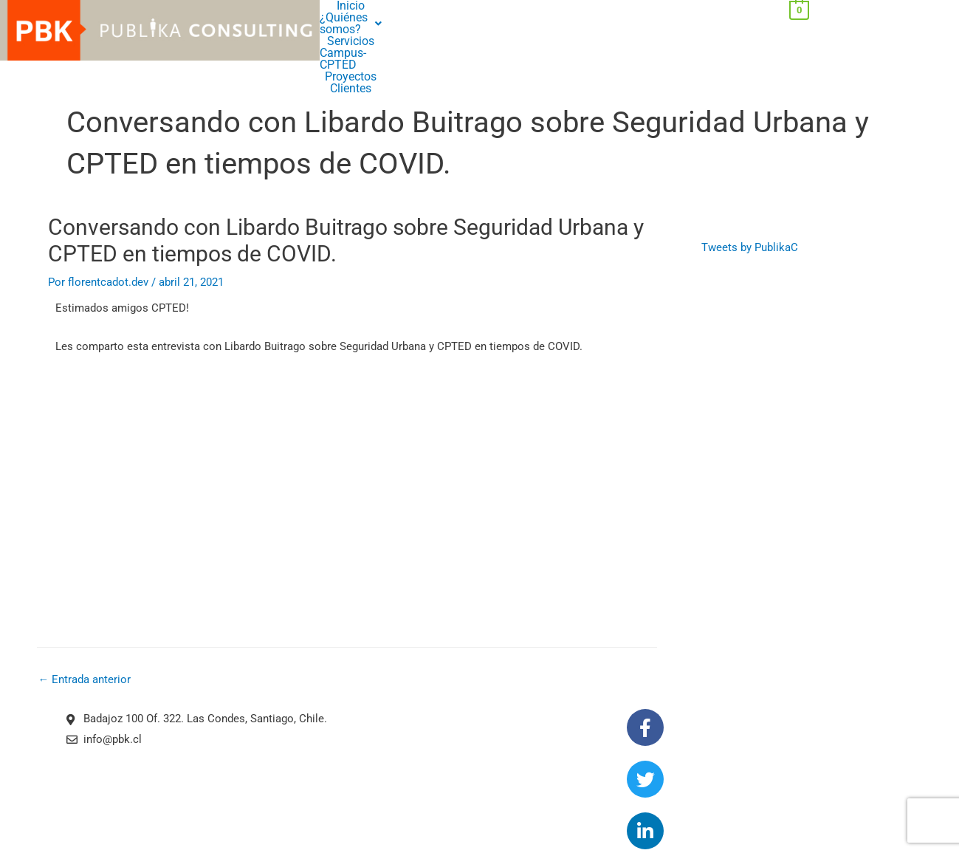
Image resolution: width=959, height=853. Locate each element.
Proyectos (612, 6)
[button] (402, 6)
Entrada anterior (84, 646)
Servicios (479, 6)
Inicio (335, 6)
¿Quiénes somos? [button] (402, 6)
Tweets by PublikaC (749, 213)
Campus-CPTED (544, 6)
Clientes (479, 18)
